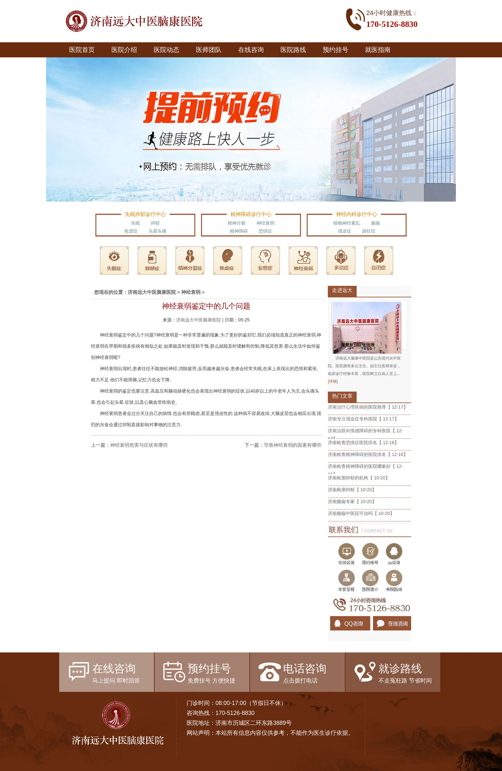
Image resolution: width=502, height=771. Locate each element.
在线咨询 (251, 49)
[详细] (333, 381)
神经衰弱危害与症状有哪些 (139, 445)
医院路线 (293, 49)
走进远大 (342, 290)
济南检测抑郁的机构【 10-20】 (359, 477)
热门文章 (342, 396)
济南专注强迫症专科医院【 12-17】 (363, 418)
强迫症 (344, 231)
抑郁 (155, 223)
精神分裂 (237, 223)
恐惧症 (265, 231)
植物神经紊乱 (346, 223)
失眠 (135, 223)
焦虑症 (131, 231)
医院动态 (166, 49)
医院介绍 (124, 49)
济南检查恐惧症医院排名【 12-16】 (363, 442)
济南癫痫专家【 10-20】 (352, 501)
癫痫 (375, 223)
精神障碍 (239, 231)
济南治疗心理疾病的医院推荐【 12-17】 (368, 407)
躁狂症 (369, 231)
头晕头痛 (157, 231)
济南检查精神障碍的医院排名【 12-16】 (368, 454)
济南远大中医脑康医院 (152, 292)
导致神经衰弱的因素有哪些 (292, 445)
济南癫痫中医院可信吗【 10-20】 (361, 513)
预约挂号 (335, 49)
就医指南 (378, 49)
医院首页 (82, 49)
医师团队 (209, 49)
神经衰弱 (265, 223)
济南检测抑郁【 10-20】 (352, 489)
